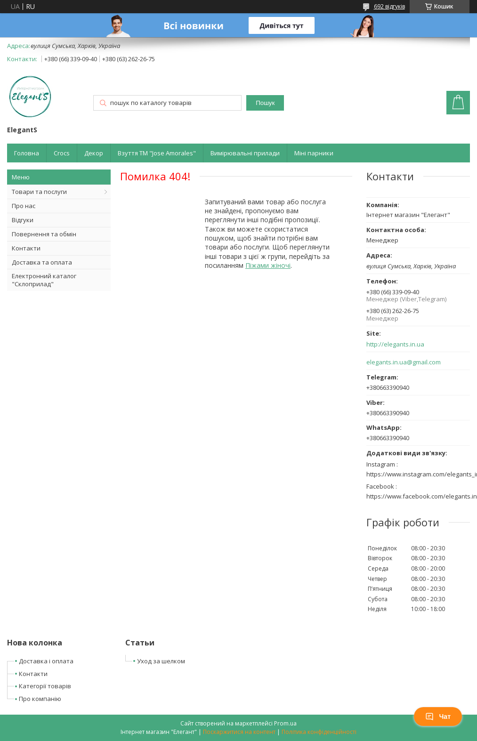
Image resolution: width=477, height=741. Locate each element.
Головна (26, 153)
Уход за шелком (161, 661)
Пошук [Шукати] (265, 102)
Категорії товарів (45, 686)
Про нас (23, 205)
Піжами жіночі (268, 265)
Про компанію (40, 698)
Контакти (26, 248)
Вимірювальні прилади (245, 153)
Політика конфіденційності (319, 732)
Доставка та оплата (42, 262)
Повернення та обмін (44, 234)
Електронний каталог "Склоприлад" (44, 280)
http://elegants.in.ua (395, 344)
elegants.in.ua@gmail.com (403, 362)
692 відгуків (389, 6)
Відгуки (22, 220)
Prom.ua (285, 723)
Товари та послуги (39, 191)
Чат (438, 716)
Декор (93, 153)
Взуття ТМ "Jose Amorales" (157, 153)
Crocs (62, 153)
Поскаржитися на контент (239, 732)
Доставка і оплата (46, 661)
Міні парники (313, 153)
